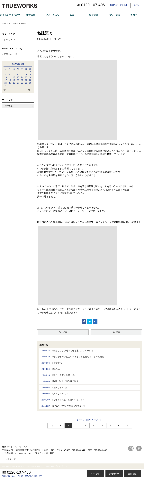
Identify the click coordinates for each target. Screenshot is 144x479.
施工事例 (30, 15)
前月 (6, 90)
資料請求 (132, 473)
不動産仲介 (92, 15)
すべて (57, 39)
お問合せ (114, 473)
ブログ (133, 15)
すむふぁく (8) (10, 54)
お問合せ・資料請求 (119, 5)
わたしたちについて (10, 15)
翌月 (30, 90)
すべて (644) (9, 39)
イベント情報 (113, 15)
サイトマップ (9, 459)
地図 (46, 450)
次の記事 (116, 332)
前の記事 (63, 332)
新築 (72, 15)
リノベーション (51, 15)
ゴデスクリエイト (62, 466)
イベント (137, 5)
